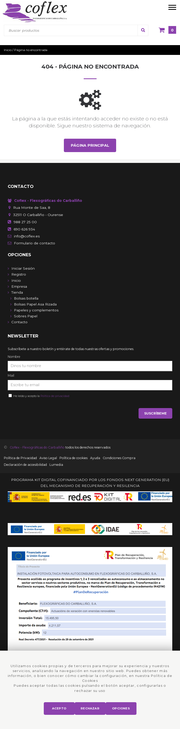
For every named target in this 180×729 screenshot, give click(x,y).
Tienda (17, 292)
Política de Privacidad (20, 458)
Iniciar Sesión (23, 268)
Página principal (90, 145)
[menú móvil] (172, 7)
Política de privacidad (54, 396)
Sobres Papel (25, 316)
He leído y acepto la (40, 396)
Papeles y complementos (36, 310)
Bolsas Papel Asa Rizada (35, 304)
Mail (11, 375)
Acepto (59, 708)
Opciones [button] (121, 708)
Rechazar (90, 708)
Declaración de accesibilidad (25, 465)
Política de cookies (73, 458)
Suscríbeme (155, 413)
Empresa (19, 286)
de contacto (34, 243)
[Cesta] (167, 30)
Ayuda (95, 458)
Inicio (16, 280)
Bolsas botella (26, 298)
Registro (18, 274)
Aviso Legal (48, 458)
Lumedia (56, 465)
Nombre (14, 357)
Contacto (19, 322)
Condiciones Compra (119, 458)
